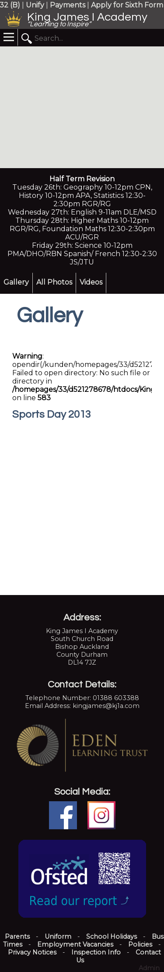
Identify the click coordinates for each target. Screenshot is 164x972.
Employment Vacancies (75, 944)
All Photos (54, 282)
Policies (140, 944)
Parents (17, 936)
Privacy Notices (32, 952)
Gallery (16, 282)
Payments (67, 5)
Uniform (58, 936)
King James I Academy (87, 17)
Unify (35, 5)
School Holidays (111, 936)
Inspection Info (96, 952)
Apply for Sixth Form (127, 5)
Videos (91, 282)
